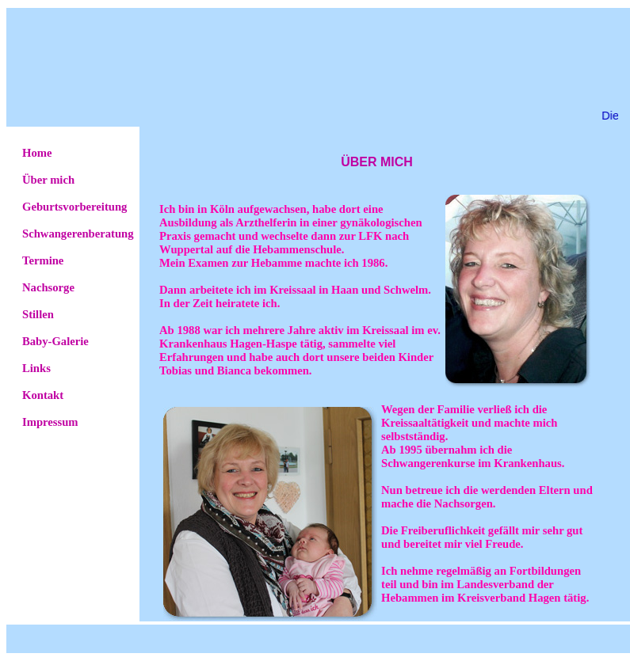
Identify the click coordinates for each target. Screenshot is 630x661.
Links (36, 368)
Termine (42, 260)
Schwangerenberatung (78, 233)
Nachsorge (48, 287)
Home (37, 152)
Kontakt (42, 395)
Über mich (48, 179)
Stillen (38, 314)
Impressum (50, 422)
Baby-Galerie (55, 341)
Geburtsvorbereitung (74, 206)
